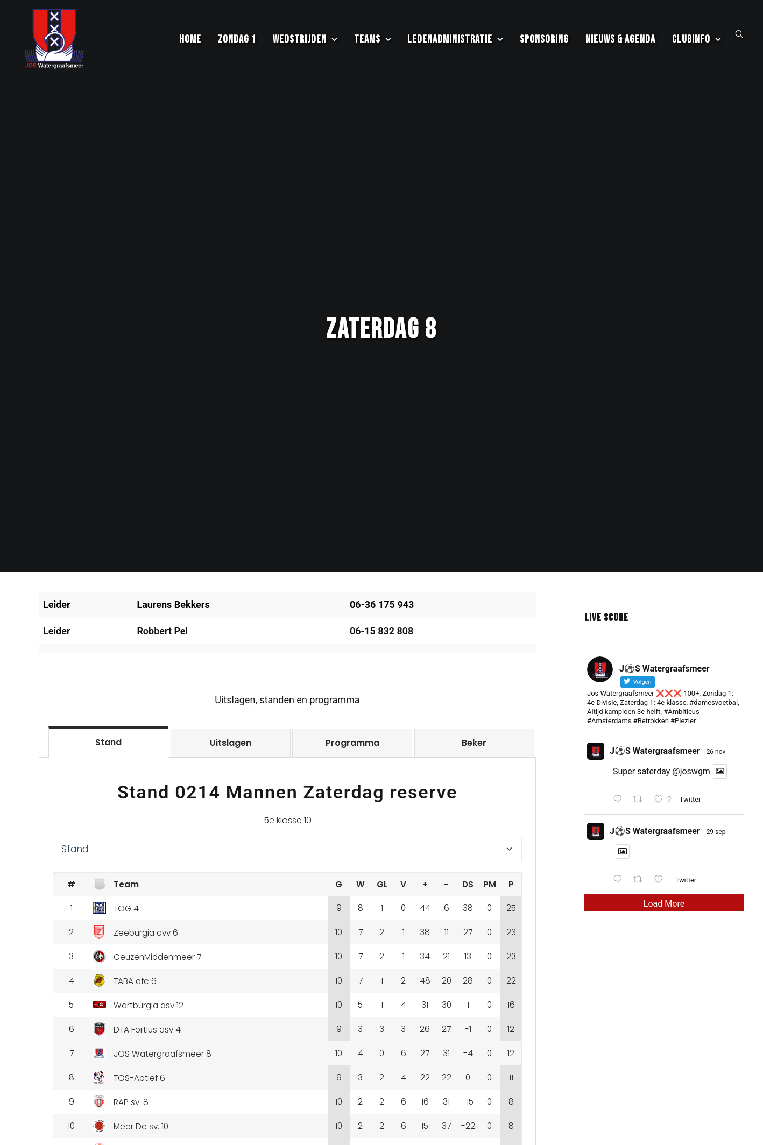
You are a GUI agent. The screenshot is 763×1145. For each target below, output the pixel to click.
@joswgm (691, 690)
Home (190, 43)
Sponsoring (544, 43)
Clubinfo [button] (696, 43)
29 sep (716, 751)
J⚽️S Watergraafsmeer (655, 670)
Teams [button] (372, 43)
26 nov (716, 671)
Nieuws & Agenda (620, 43)
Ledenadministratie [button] (455, 43)
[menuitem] (190, 43)
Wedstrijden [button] (305, 43)
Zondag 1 (237, 43)
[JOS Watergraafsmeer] (53, 43)
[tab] (108, 661)
